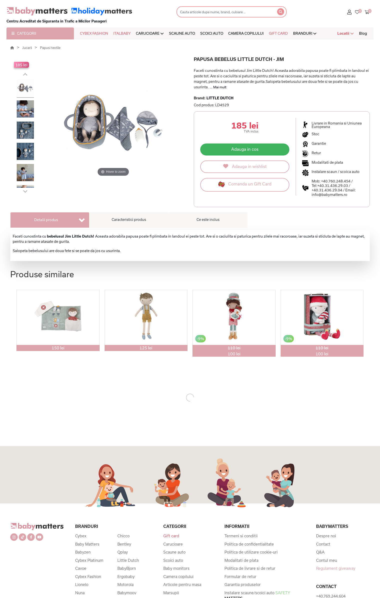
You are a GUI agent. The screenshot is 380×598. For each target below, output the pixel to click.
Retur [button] (316, 153)
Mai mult (219, 87)
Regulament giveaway (335, 568)
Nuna (80, 593)
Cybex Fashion (88, 576)
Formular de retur (240, 576)
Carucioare (173, 544)
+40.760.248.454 (336, 181)
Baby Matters (87, 544)
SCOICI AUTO (211, 33)
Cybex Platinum (89, 560)
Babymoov (126, 593)
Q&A (320, 552)
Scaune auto (174, 552)
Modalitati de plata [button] (327, 162)
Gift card (171, 536)
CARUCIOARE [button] (150, 33)
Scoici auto (173, 560)
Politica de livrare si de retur (249, 568)
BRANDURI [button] (305, 33)
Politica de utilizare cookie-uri (251, 552)
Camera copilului (178, 576)
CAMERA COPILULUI (246, 33)
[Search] (225, 11)
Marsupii (171, 593)
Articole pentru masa (182, 584)
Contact (323, 544)
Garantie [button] (319, 143)
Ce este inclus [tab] (207, 219)
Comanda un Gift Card (244, 184)
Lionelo (81, 584)
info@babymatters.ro (329, 194)
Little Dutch (128, 560)
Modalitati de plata (241, 560)
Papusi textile (50, 48)
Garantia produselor (242, 584)
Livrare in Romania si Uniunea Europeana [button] (337, 125)
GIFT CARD (278, 33)
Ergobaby (126, 576)
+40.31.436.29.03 (332, 185)
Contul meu (326, 560)
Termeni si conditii (241, 536)
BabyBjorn (126, 568)
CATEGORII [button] (23, 33)
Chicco (123, 536)
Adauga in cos (244, 149)
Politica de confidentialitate (249, 544)
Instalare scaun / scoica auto (336, 171)
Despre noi (326, 536)
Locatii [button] (345, 33)
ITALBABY (122, 33)
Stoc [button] (315, 134)
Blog (363, 33)
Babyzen (83, 552)
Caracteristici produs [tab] (129, 219)
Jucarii (27, 48)
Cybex (80, 536)
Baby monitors (176, 568)
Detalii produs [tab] (46, 220)
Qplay (122, 552)
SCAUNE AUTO (182, 33)
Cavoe (80, 568)
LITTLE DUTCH (219, 98)
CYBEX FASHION (94, 33)
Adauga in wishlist (245, 166)
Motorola (125, 584)
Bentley (124, 544)
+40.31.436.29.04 (327, 190)
